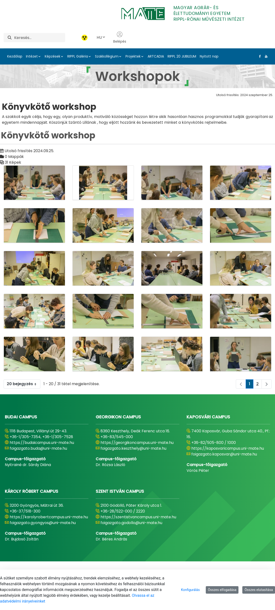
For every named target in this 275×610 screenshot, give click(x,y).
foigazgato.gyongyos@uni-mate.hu (43, 523)
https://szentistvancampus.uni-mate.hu (138, 517)
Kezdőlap (14, 56)
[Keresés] (39, 37)
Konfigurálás (190, 590)
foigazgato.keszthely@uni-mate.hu (133, 448)
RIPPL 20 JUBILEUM (182, 56)
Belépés (119, 37)
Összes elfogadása (222, 590)
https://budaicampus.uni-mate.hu (42, 442)
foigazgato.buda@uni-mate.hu (38, 448)
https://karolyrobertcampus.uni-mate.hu (49, 517)
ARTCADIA (156, 56)
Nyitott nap (209, 56)
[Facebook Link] (259, 56)
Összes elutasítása (258, 590)
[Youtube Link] (265, 56)
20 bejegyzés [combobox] (23, 384)
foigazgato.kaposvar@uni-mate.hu (224, 454)
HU (101, 37)
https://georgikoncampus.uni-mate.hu (137, 442)
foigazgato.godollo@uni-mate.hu (131, 523)
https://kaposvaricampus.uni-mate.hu (227, 448)
